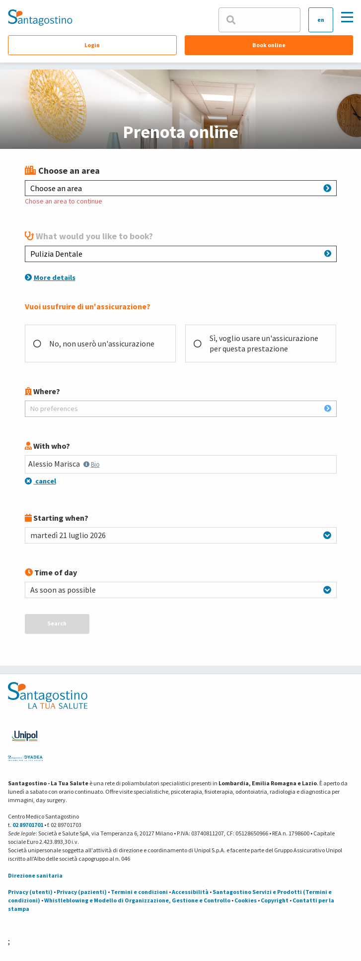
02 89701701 (27, 824)
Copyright (275, 900)
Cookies (245, 900)
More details (50, 277)
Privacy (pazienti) (82, 891)
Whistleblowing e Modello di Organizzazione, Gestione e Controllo (137, 900)
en (320, 19)
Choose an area (180, 188)
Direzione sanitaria (35, 875)
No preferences (180, 408)
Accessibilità (190, 891)
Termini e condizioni (139, 891)
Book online (269, 45)
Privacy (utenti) (30, 891)
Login (92, 45)
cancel (40, 481)
